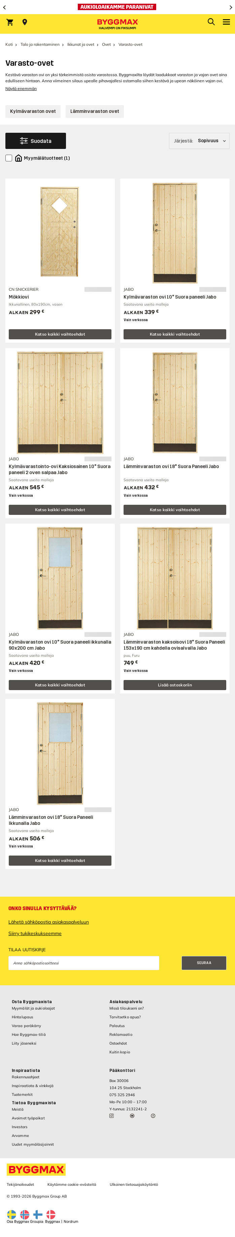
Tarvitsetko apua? (125, 1017)
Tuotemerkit (22, 1094)
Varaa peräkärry (26, 1025)
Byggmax (52, 1221)
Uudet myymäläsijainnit (33, 1144)
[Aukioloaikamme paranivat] (117, 7)
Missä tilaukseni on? (126, 1008)
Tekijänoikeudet (20, 1184)
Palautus (117, 1025)
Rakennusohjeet (25, 1077)
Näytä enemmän (21, 88)
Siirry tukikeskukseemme (35, 933)
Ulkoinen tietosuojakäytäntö (134, 1184)
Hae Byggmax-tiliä (29, 1034)
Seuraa (204, 963)
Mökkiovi (19, 297)
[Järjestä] (199, 141)
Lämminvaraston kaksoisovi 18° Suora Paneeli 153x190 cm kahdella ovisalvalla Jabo (174, 645)
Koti (9, 44)
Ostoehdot (118, 1043)
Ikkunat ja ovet (80, 44)
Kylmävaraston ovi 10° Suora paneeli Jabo (170, 297)
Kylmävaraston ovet (33, 111)
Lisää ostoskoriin (175, 684)
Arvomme (20, 1135)
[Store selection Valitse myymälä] (24, 22)
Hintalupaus (22, 1017)
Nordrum (71, 1221)
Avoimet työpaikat (28, 1118)
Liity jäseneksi (24, 1043)
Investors (19, 1126)
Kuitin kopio (119, 1052)
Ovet (106, 44)
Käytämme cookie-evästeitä (71, 1184)
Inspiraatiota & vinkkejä (33, 1085)
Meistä (18, 1109)
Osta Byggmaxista (32, 1001)
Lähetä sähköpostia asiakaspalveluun (48, 922)
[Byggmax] (117, 24)
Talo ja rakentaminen (40, 44)
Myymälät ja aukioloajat (33, 1008)
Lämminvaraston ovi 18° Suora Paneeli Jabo (171, 466)
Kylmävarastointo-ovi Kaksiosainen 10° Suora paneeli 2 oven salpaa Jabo (59, 469)
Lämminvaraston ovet (94, 111)
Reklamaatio (120, 1034)
